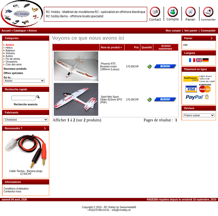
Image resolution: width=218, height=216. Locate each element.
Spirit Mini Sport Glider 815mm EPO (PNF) (111, 99)
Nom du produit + (111, 47)
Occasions (11, 61)
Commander (208, 30)
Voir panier (190, 30)
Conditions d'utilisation (16, 188)
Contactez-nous (12, 191)
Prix (136, 47)
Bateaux (9, 50)
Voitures (9, 53)
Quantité (147, 47)
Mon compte (173, 30)
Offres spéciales (13, 73)
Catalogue (19, 30)
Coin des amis (13, 64)
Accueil (6, 30)
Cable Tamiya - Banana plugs (25, 171)
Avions (32, 30)
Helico (8, 47)
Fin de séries (12, 58)
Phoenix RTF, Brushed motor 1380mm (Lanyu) (110, 66)
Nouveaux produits (15, 68)
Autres (8, 56)
